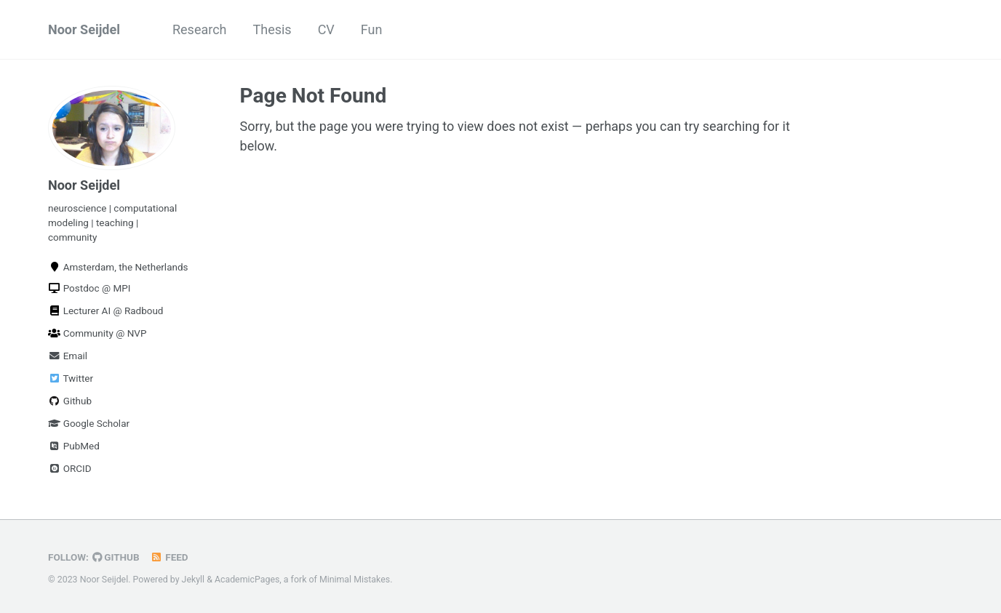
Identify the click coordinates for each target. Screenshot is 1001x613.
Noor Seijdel (84, 29)
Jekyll (193, 579)
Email (67, 355)
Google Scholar (88, 423)
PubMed (74, 446)
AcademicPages (247, 579)
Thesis (272, 29)
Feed (169, 557)
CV (326, 29)
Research (199, 29)
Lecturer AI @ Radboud (106, 310)
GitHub (116, 557)
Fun (372, 29)
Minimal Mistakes (354, 579)
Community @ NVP (97, 333)
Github (70, 400)
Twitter (70, 378)
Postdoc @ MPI (89, 288)
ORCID (70, 468)
